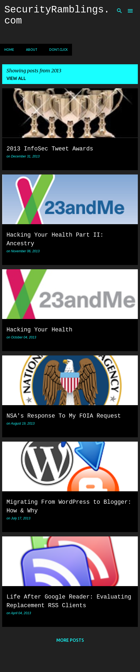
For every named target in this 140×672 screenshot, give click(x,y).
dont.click (58, 49)
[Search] (119, 10)
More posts (70, 640)
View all (16, 78)
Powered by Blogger (70, 655)
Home (9, 49)
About (31, 49)
